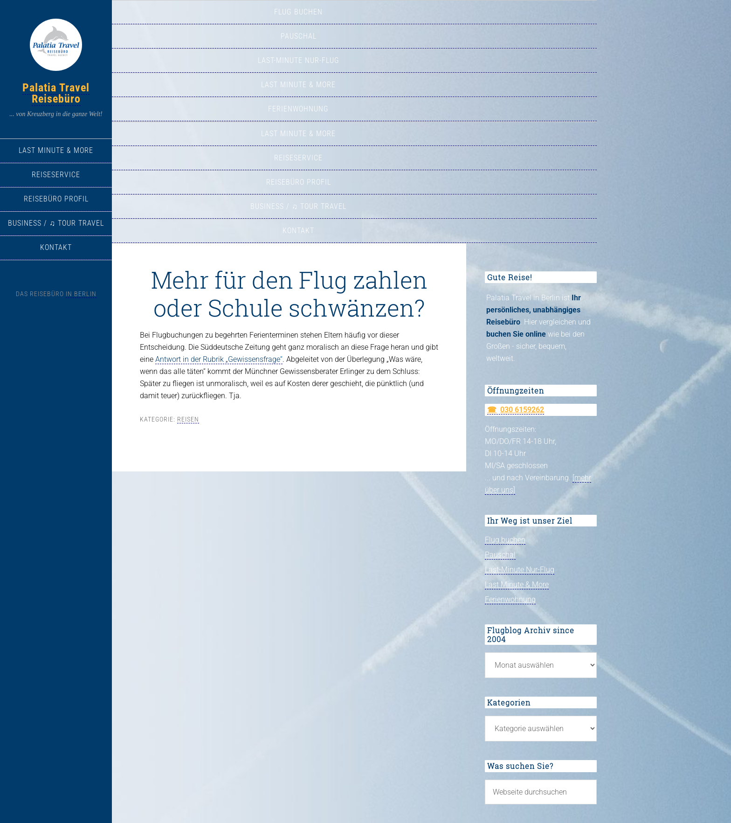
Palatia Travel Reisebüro (56, 93)
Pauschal (500, 554)
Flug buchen (505, 539)
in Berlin (81, 293)
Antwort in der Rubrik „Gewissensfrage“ (219, 359)
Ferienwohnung (510, 599)
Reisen (188, 419)
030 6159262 (522, 409)
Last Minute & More (517, 584)
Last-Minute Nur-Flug (519, 569)
